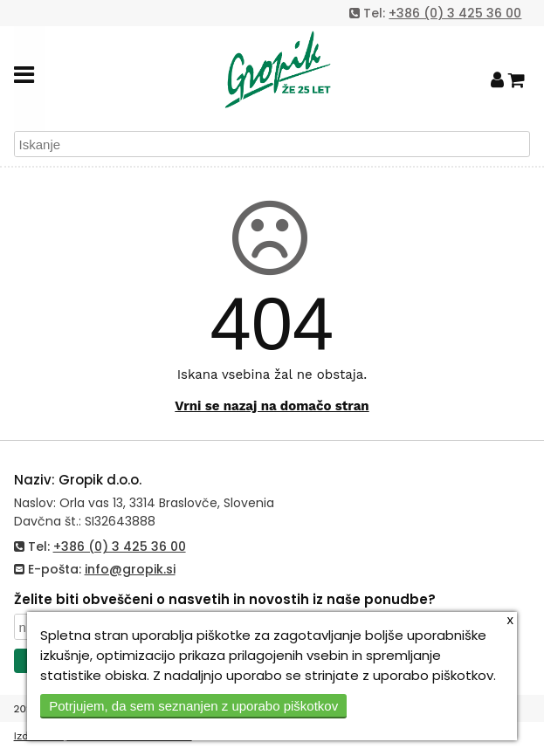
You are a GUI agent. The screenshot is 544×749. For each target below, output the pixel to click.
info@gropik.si (130, 569)
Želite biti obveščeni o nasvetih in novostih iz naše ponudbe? (225, 599)
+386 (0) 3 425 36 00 (455, 13)
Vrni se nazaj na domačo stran (271, 406)
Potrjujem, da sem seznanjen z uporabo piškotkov (193, 705)
